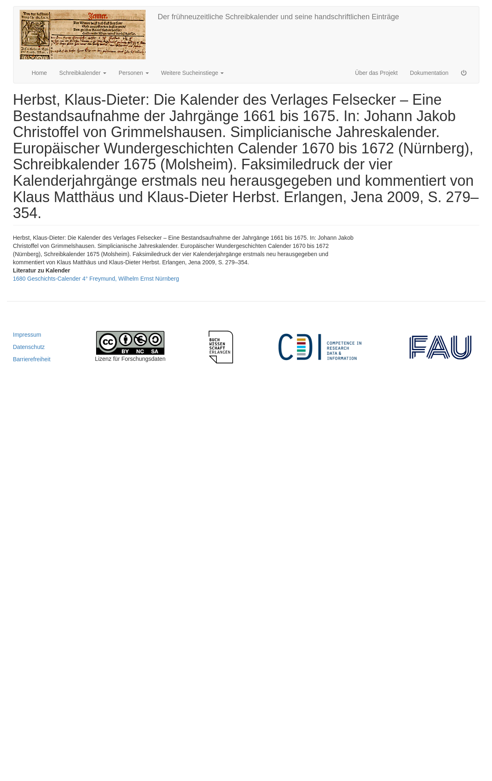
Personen (134, 73)
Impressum (27, 334)
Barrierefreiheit (32, 359)
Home (39, 73)
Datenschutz (29, 347)
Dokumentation (429, 73)
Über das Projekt (376, 73)
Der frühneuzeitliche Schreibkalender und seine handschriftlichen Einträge (278, 17)
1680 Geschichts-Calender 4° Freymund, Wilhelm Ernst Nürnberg (96, 278)
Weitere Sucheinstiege (192, 73)
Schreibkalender (82, 73)
